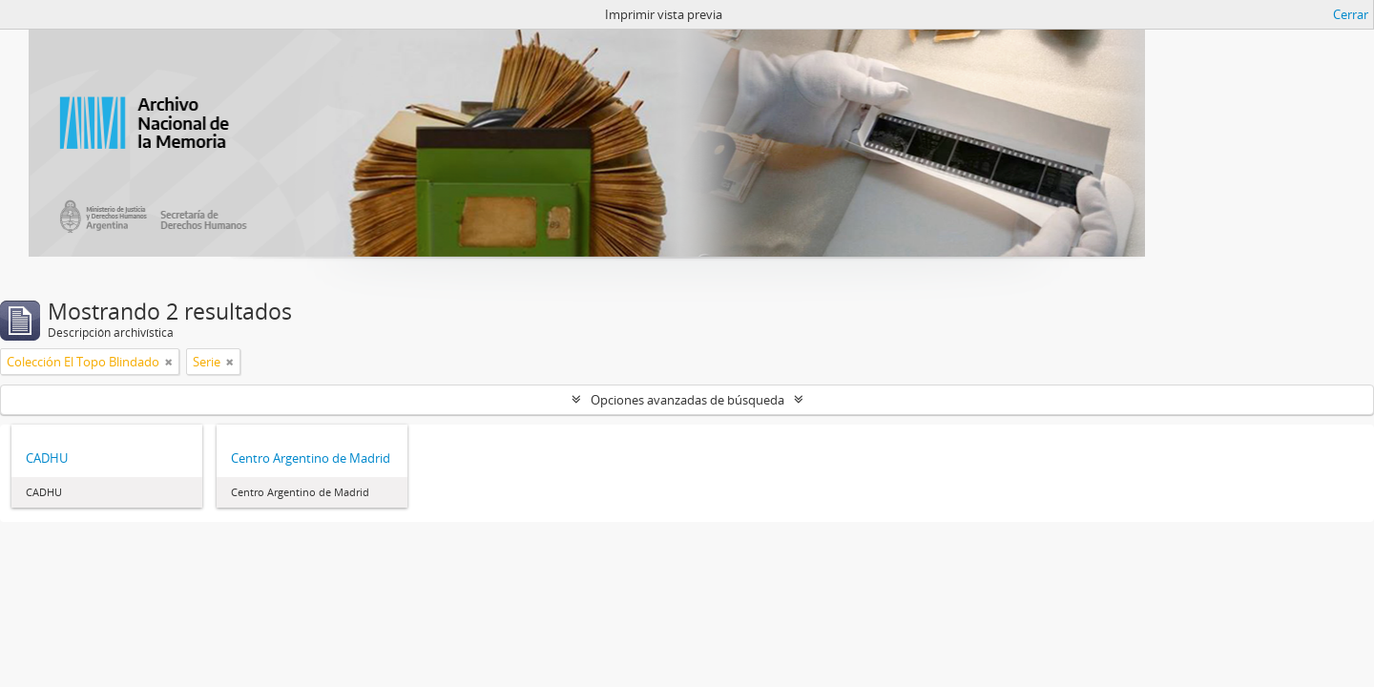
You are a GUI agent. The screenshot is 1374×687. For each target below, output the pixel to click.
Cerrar (1350, 14)
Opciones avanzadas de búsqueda (687, 399)
